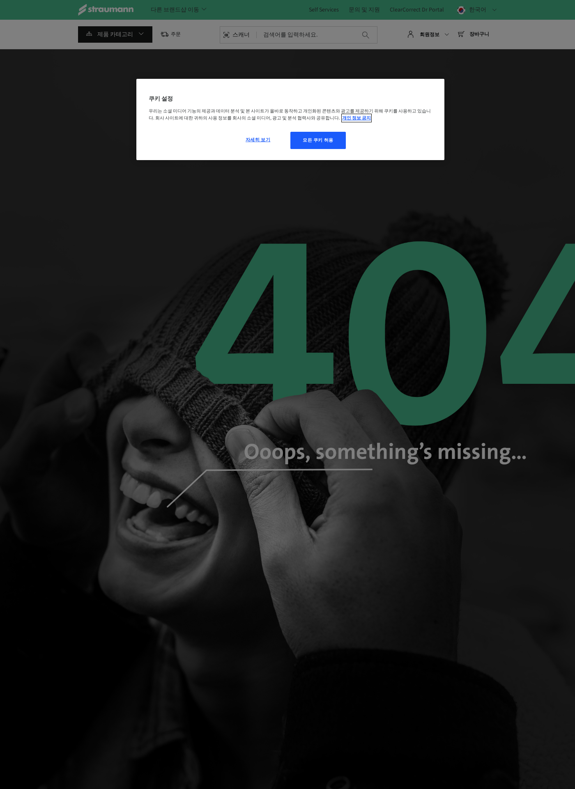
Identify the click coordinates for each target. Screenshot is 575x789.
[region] (290, 119)
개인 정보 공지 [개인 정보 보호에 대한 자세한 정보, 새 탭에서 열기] (356, 118)
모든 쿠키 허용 (318, 140)
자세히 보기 (258, 139)
